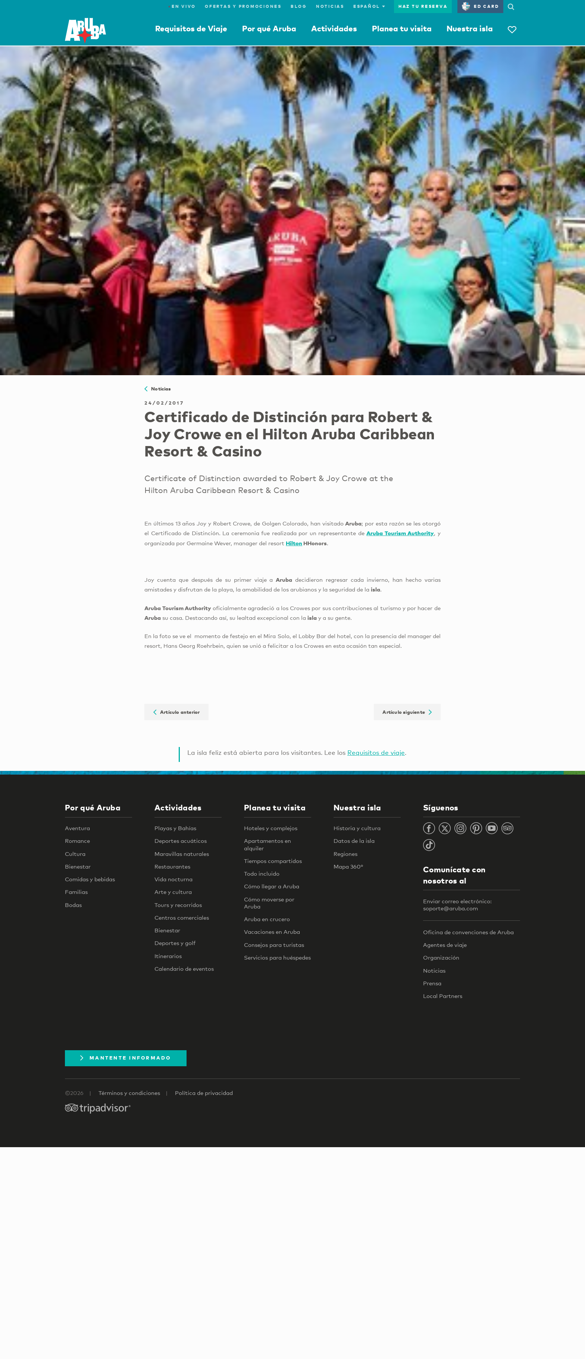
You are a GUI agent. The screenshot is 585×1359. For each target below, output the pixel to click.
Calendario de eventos (184, 968)
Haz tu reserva (423, 6)
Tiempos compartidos (273, 860)
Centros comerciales (181, 917)
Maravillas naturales (181, 853)
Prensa (432, 983)
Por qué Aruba (269, 28)
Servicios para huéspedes (277, 957)
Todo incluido (261, 873)
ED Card (480, 6)
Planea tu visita (402, 28)
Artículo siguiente (406, 712)
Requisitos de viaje (376, 752)
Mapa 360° (348, 866)
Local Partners (442, 995)
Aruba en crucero (267, 919)
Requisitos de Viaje (191, 28)
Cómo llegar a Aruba (271, 886)
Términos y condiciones (129, 1092)
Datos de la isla (354, 840)
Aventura (77, 828)
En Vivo (182, 6)
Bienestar (78, 866)
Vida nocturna (173, 879)
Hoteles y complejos (270, 828)
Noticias (330, 6)
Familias (76, 891)
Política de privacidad (204, 1092)
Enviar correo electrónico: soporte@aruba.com (457, 904)
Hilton (294, 543)
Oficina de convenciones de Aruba (468, 932)
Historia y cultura (357, 828)
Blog (299, 6)
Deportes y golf (174, 942)
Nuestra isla (470, 28)
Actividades (334, 28)
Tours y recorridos (178, 904)
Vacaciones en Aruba (272, 931)
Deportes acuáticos (180, 840)
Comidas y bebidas (90, 879)
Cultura (75, 853)
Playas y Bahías (175, 828)
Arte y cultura (173, 891)
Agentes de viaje (445, 944)
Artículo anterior (176, 712)
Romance (77, 840)
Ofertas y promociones (243, 6)
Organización (441, 957)
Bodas (73, 904)
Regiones (345, 853)
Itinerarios (168, 955)
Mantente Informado (125, 1058)
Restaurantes (172, 866)
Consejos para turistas (274, 944)
